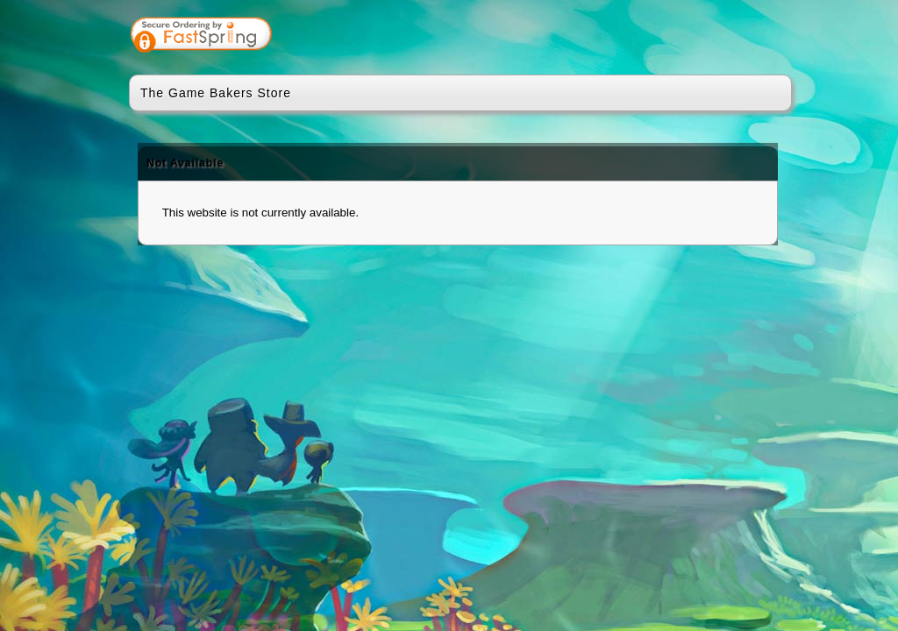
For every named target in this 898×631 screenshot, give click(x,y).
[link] (709, 36)
